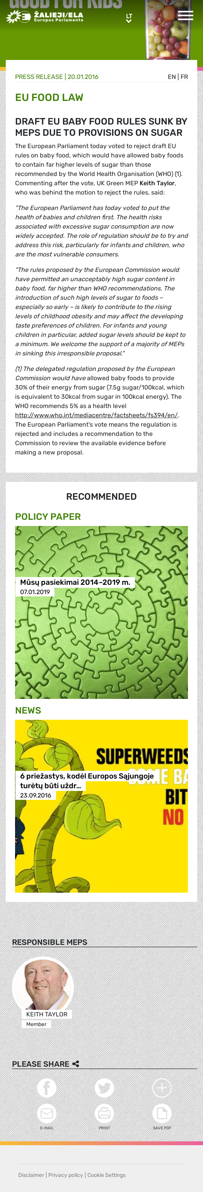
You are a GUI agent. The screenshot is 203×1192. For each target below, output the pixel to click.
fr (184, 76)
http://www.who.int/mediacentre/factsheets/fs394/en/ (96, 415)
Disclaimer (31, 1175)
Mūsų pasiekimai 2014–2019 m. (75, 582)
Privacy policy (65, 1175)
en (172, 76)
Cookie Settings (106, 1175)
